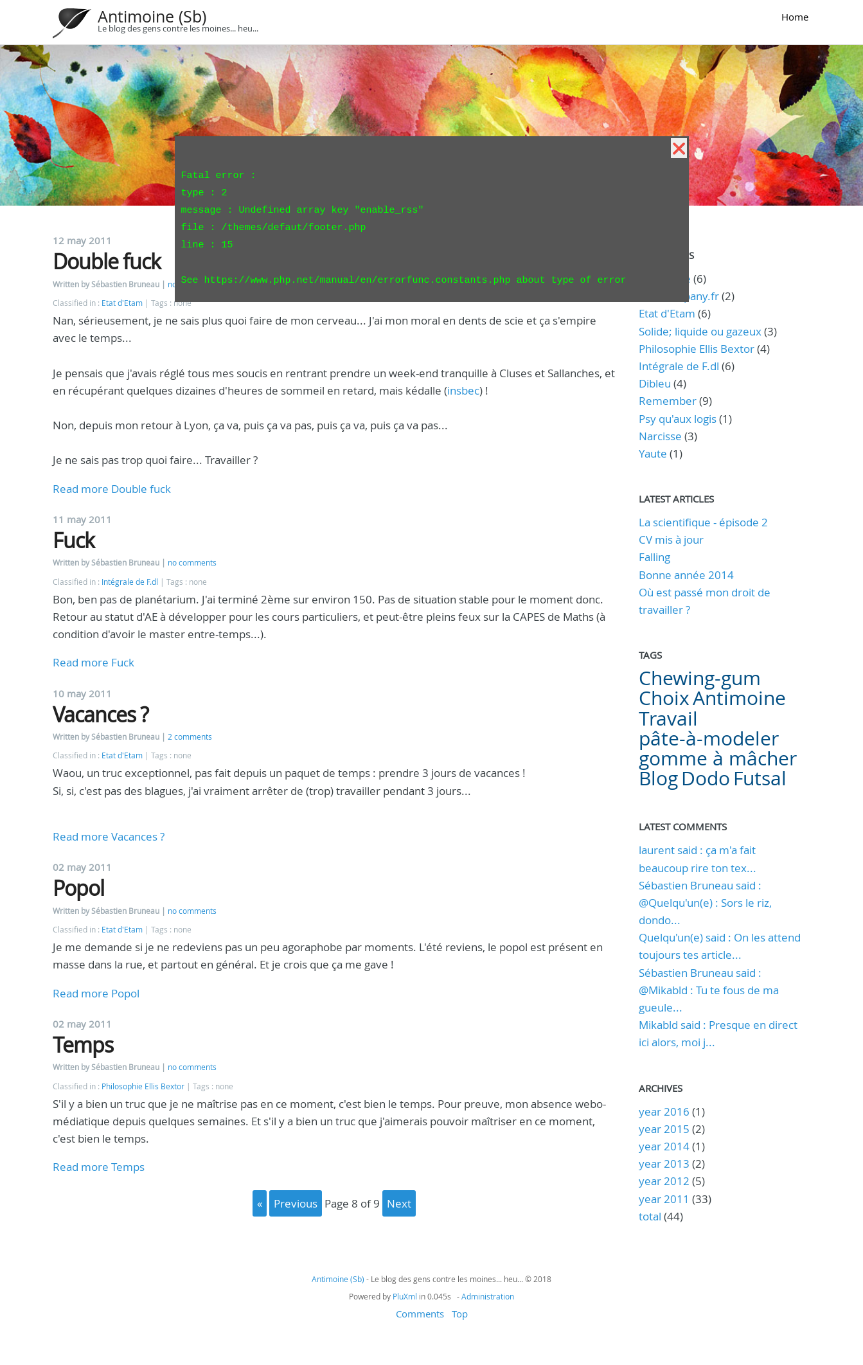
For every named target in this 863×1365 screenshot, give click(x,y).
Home (794, 16)
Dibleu (655, 383)
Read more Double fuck (112, 488)
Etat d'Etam (122, 303)
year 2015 (664, 1128)
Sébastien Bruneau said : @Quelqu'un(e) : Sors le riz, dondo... (705, 902)
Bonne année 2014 (686, 574)
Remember (668, 400)
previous (295, 1203)
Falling (654, 556)
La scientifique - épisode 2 (703, 522)
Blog (658, 778)
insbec (463, 390)
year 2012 (664, 1180)
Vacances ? (100, 714)
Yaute (653, 453)
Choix (664, 698)
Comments (420, 1313)
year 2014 (664, 1146)
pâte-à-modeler (709, 738)
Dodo (705, 778)
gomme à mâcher (718, 758)
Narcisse (660, 436)
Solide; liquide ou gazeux (700, 331)
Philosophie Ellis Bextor (143, 1086)
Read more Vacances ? (109, 836)
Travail (668, 718)
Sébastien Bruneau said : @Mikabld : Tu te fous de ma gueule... (709, 990)
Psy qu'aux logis (677, 418)
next (399, 1203)
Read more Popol (96, 993)
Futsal (760, 778)
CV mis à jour (671, 539)
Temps (83, 1044)
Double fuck (107, 261)
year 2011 (664, 1198)
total (651, 1216)
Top (460, 1313)
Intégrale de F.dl (130, 582)
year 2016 (664, 1111)
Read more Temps (99, 1166)
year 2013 (664, 1163)
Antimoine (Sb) (152, 16)
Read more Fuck (93, 662)
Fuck (73, 540)
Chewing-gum (700, 678)
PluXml (405, 1296)
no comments (192, 562)
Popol (78, 888)
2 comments (190, 737)
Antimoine (739, 698)
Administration (487, 1296)
